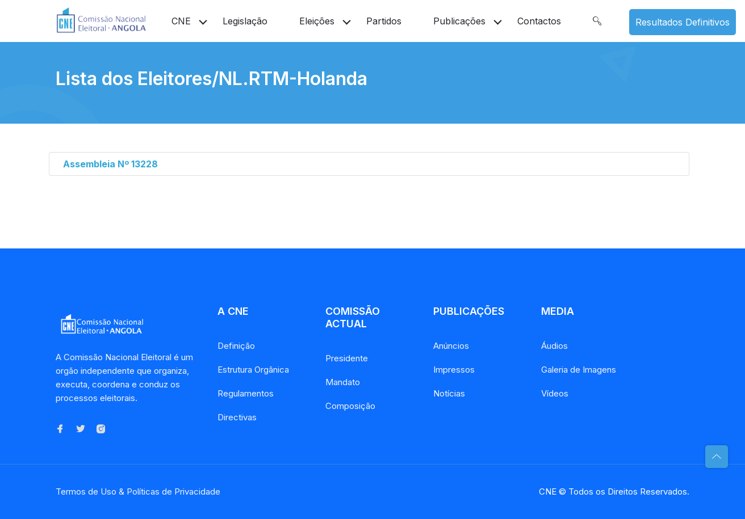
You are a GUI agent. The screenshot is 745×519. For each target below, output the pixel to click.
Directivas (237, 417)
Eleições (316, 21)
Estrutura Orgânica (253, 369)
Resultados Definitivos (682, 22)
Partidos (383, 21)
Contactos (539, 21)
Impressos (454, 369)
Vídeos (554, 393)
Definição (236, 345)
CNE (181, 21)
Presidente (346, 358)
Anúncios (451, 345)
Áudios (554, 345)
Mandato (342, 382)
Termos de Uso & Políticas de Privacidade (138, 491)
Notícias (449, 393)
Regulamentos (245, 393)
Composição (350, 405)
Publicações (459, 21)
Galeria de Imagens (578, 369)
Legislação (245, 21)
